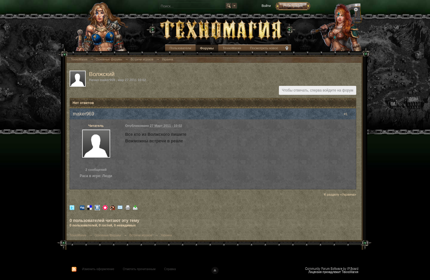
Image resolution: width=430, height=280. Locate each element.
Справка (170, 269)
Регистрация (292, 5)
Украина (166, 235)
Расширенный (356, 9)
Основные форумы (108, 235)
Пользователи (180, 48)
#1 (348, 114)
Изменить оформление (98, 269)
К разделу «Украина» (340, 194)
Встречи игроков (140, 235)
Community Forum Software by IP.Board (331, 268)
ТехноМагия (232, 48)
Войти (266, 5)
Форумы (207, 48)
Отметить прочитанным (139, 269)
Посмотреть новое (264, 48)
